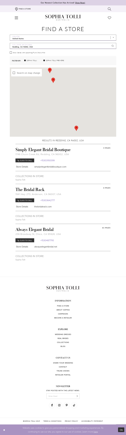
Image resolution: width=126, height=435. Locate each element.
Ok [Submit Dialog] (121, 429)
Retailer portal (63, 375)
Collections (63, 342)
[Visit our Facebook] (52, 405)
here (96, 431)
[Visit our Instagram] (59, 405)
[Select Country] (63, 38)
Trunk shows (63, 371)
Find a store (63, 306)
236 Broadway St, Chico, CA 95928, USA (38, 234)
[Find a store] (23, 8)
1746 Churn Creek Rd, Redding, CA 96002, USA (42, 154)
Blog (63, 346)
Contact (63, 367)
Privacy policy (71, 421)
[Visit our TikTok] (74, 405)
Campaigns (63, 314)
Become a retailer (63, 318)
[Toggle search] (109, 9)
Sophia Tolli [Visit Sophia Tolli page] (20, 179)
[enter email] (63, 396)
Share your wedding (63, 363)
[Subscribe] (77, 396)
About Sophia (63, 310)
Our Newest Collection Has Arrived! (63, 2)
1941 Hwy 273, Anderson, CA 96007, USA (38, 194)
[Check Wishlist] (109, 17)
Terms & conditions (52, 421)
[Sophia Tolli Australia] (63, 17)
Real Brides (63, 338)
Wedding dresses (63, 334)
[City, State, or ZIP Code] (63, 46)
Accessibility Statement (92, 421)
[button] (16, 17)
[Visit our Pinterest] (67, 405)
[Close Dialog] (4, 429)
